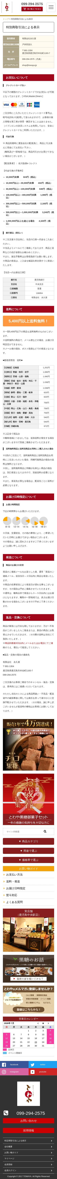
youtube (42, 1072)
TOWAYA (27, 1176)
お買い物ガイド (11, 1152)
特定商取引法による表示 (15, 1141)
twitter (42, 1064)
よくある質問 (14, 902)
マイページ (9, 1158)
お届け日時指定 (15, 888)
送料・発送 (13, 881)
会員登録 (8, 1164)
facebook (14, 1064)
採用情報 (28, 1130)
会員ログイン (10, 1170)
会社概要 (8, 1146)
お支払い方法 (14, 874)
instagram (14, 1072)
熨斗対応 (11, 895)
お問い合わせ (28, 1120)
